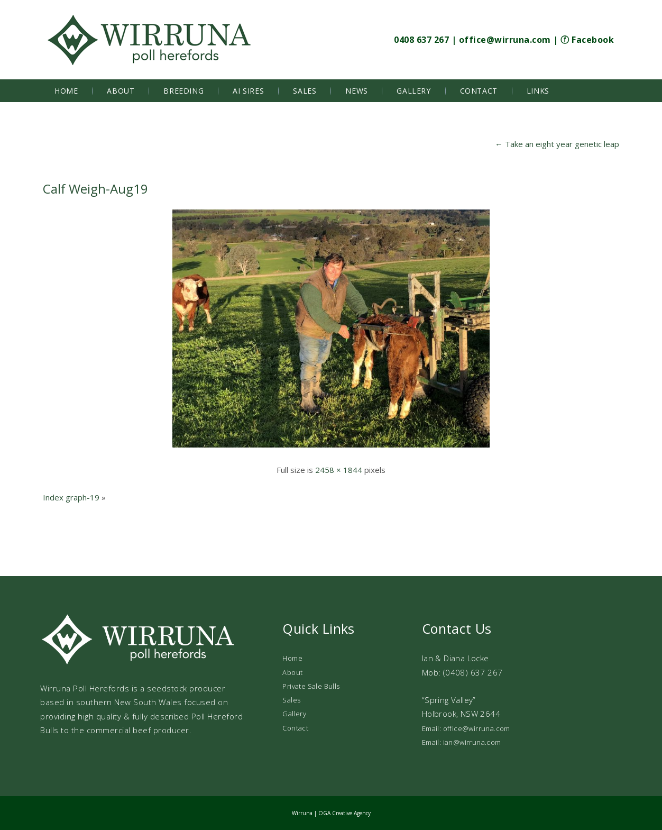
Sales (304, 91)
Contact (479, 91)
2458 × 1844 (338, 469)
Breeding (183, 91)
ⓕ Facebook (587, 39)
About (120, 91)
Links (538, 91)
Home (66, 91)
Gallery (413, 91)
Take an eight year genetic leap (557, 144)
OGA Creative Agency (344, 813)
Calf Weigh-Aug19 (95, 188)
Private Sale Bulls (310, 686)
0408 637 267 (421, 39)
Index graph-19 (71, 497)
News (356, 91)
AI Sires (248, 91)
